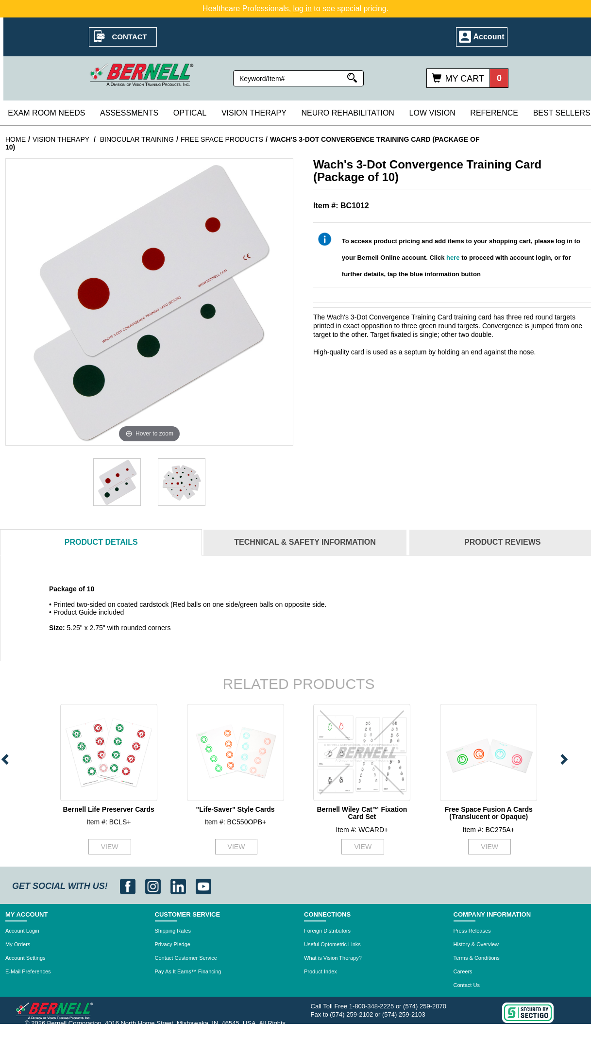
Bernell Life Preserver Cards (108, 809)
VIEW (109, 847)
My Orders (17, 944)
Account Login (22, 931)
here (452, 257)
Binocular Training (137, 139)
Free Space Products (222, 139)
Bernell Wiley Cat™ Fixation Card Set (362, 812)
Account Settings (25, 958)
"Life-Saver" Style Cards (235, 809)
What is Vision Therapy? (333, 958)
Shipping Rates (173, 931)
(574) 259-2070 (424, 1006)
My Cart (464, 79)
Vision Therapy (254, 113)
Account (489, 37)
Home (15, 139)
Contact (129, 37)
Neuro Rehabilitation (347, 113)
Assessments (129, 113)
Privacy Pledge (172, 944)
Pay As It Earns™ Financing (188, 971)
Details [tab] (101, 542)
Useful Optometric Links (332, 944)
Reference (494, 113)
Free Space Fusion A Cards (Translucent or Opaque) (489, 812)
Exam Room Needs (46, 113)
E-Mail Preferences (28, 971)
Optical (189, 113)
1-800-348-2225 (371, 1006)
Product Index (320, 971)
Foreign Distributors (327, 931)
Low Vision (432, 113)
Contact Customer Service (186, 958)
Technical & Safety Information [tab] (305, 542)
